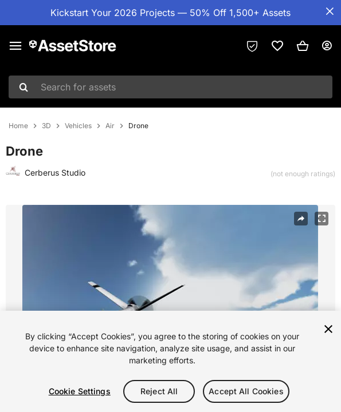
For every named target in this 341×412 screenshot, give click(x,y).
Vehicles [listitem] (78, 126)
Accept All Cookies (246, 391)
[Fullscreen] (321, 218)
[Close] (328, 329)
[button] (302, 46)
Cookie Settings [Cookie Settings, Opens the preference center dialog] (80, 391)
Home (18, 126)
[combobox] (170, 87)
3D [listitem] (46, 126)
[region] (170, 361)
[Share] (301, 218)
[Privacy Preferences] (252, 46)
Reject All (159, 391)
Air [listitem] (110, 126)
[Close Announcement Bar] (329, 11)
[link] (277, 46)
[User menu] (326, 46)
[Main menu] (15, 45)
